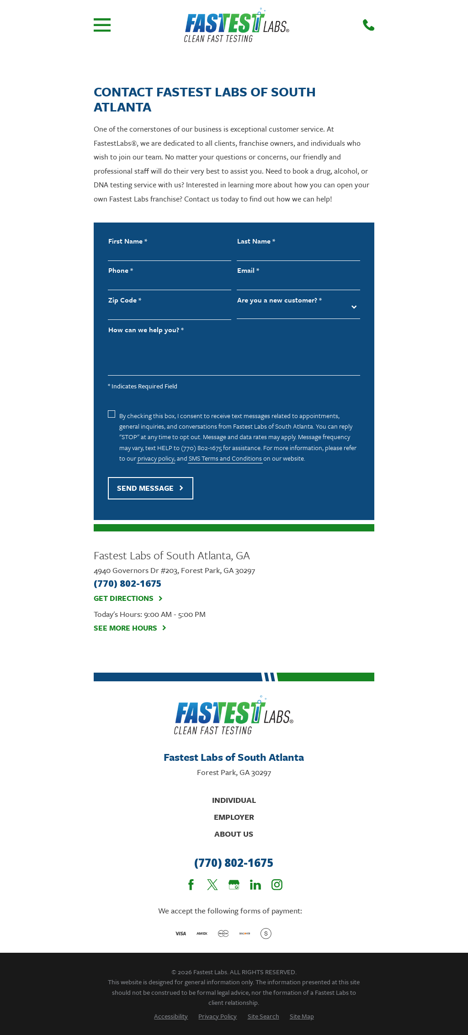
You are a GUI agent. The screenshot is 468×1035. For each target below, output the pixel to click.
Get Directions (129, 598)
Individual (234, 800)
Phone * (120, 270)
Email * (248, 270)
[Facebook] (191, 884)
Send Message (150, 488)
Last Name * (256, 241)
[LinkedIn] (255, 884)
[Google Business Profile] (234, 884)
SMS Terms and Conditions (225, 458)
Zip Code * (124, 300)
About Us (233, 833)
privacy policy (156, 458)
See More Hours (130, 628)
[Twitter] (212, 884)
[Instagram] (276, 884)
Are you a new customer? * (279, 300)
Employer (234, 817)
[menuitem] (171, 1016)
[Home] (236, 25)
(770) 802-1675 (233, 863)
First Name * (127, 241)
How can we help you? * (146, 329)
